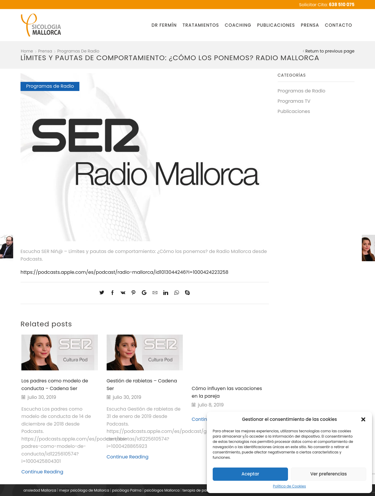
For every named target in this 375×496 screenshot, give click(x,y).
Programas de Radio (78, 51)
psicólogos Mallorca (162, 490)
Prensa (310, 25)
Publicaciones (276, 25)
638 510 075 (341, 4)
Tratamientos (201, 25)
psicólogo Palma (126, 490)
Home (27, 51)
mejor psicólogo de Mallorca (84, 490)
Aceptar (250, 474)
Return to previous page (329, 51)
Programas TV (294, 101)
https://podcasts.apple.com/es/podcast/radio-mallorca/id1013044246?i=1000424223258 (125, 272)
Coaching (238, 25)
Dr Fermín (164, 25)
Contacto (338, 25)
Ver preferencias (328, 474)
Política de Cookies (289, 486)
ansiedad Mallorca (39, 490)
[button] (363, 419)
